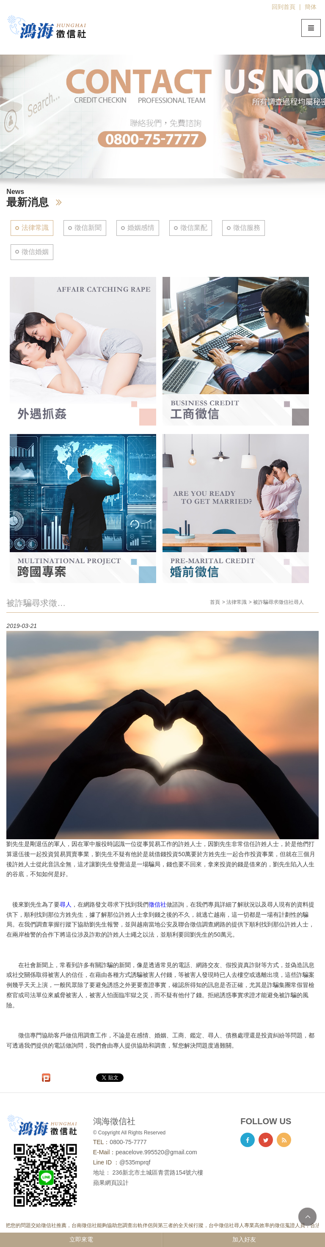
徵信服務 (246, 227)
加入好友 (244, 1239)
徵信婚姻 (35, 251)
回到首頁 (283, 6)
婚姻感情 (140, 227)
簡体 (311, 6)
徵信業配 (193, 227)
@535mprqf (134, 1162)
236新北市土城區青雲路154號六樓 (158, 1172)
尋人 (66, 904)
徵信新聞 (88, 227)
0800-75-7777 (128, 1142)
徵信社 (157, 904)
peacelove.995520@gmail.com (156, 1152)
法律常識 (35, 227)
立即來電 (81, 1239)
